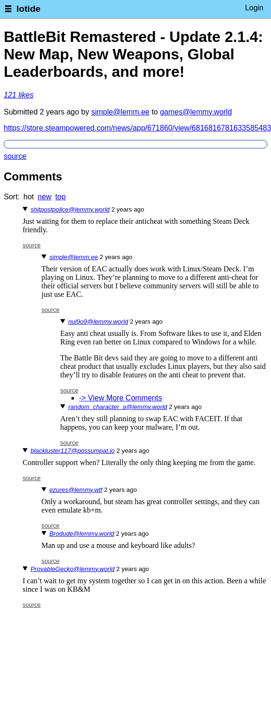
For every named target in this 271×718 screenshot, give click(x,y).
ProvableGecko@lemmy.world (72, 568)
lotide (28, 9)
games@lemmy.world (196, 112)
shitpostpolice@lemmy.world (70, 209)
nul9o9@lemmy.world (98, 321)
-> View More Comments (120, 398)
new (44, 197)
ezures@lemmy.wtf (76, 489)
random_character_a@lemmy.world (117, 406)
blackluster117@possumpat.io (73, 450)
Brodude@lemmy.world (81, 533)
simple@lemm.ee (120, 112)
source (15, 156)
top (60, 197)
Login (254, 8)
